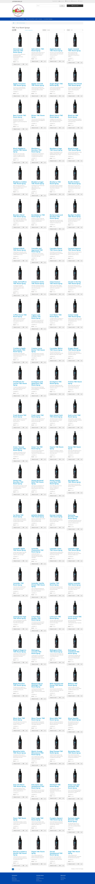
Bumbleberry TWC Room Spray (38, 216)
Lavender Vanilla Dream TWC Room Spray (38, 585)
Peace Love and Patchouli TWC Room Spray (73, 786)
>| (19, 869)
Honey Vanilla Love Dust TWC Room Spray (55, 482)
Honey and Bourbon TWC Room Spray (18, 482)
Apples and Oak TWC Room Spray (37, 84)
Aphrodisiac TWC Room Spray (37, 50)
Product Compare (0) (28, 30)
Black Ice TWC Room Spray (73, 116)
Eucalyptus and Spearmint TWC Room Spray (37, 383)
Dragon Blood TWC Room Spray (74, 349)
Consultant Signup (48, 19)
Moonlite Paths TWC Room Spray (19, 752)
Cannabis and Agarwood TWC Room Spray (37, 250)
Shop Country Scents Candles (17, 19)
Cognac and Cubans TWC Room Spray (36, 316)
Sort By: (44, 30)
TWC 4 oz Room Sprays (21, 23)
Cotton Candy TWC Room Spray (74, 315)
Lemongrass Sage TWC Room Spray (19, 617)
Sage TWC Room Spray (74, 852)
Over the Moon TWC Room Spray (19, 785)
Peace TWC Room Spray (19, 819)
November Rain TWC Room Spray (74, 752)
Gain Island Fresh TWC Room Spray (56, 416)
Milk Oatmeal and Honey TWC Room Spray (56, 685)
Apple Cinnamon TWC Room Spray (19, 84)
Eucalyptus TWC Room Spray (56, 382)
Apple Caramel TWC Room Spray (74, 50)
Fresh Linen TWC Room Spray (37, 416)
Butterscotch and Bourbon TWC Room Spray (56, 216)
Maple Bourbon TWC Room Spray (19, 684)
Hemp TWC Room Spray (74, 448)
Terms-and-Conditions (16, 880)
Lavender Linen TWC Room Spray (56, 549)
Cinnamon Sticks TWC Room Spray (37, 282)
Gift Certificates (39, 880)
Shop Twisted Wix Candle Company (34, 19)
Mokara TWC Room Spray (72, 684)
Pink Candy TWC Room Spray (37, 819)
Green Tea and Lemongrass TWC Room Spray (19, 448)
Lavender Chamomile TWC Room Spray (37, 550)
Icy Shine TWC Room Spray (18, 516)
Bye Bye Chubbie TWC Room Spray (74, 216)
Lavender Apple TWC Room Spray (19, 549)
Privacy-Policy (14, 879)
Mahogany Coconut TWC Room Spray (36, 651)
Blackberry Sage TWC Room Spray (56, 149)
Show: (68, 30)
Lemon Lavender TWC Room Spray (74, 584)
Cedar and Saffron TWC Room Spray (20, 282)
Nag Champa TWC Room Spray (56, 752)
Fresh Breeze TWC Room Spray (19, 416)
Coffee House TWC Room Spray (20, 315)
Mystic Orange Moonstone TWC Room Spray (37, 753)
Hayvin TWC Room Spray (56, 448)
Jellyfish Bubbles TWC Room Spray (37, 516)
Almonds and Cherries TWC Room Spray (18, 50)
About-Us (13, 877)
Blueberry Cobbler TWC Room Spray (20, 183)
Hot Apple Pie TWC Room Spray (74, 481)
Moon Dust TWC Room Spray (19, 719)
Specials (37, 879)
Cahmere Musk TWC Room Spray (19, 249)
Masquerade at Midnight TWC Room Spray (37, 685)
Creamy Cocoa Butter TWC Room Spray (38, 350)
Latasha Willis (17, 1)
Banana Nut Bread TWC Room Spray (75, 84)
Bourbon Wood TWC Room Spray (19, 216)
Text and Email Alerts (40, 878)
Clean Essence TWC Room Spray (56, 282)
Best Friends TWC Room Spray (19, 116)
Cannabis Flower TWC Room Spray (56, 249)
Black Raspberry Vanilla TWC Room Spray (20, 150)
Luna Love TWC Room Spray (55, 617)
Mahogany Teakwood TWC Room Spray (73, 651)
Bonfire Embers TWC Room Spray (74, 183)
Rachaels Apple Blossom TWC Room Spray (73, 819)
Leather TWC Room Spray (54, 584)
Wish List (62, 879)
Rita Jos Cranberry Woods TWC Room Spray (20, 853)
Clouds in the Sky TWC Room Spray (74, 282)
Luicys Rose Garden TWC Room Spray (36, 618)
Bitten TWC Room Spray (38, 116)
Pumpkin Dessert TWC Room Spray (56, 819)
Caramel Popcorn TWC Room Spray (74, 249)
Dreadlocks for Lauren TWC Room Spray (20, 383)
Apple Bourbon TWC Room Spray (56, 50)
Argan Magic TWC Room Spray (56, 84)
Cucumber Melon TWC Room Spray (56, 349)
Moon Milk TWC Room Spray (56, 719)
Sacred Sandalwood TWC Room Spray (56, 853)
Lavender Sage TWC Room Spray (74, 549)
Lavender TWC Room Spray (18, 584)
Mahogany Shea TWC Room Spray (56, 651)
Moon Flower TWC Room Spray (38, 719)
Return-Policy (14, 878)
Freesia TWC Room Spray (75, 382)
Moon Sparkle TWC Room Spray (74, 719)
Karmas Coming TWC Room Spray (56, 516)
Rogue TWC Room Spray (38, 852)
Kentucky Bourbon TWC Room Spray (73, 516)
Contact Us (38, 877)
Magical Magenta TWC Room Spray (19, 651)
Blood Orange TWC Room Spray (74, 149)
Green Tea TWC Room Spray (37, 448)
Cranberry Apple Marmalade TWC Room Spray (19, 350)
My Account (63, 877)
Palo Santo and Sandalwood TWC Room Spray (37, 786)
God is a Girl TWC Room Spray (74, 416)
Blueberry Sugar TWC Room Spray (37, 183)
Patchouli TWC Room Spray (55, 785)
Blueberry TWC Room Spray (55, 183)
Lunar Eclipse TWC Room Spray (75, 617)
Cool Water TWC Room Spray (56, 315)
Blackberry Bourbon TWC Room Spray (36, 150)
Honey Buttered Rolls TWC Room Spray (37, 482)
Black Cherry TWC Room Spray (56, 116)
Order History (63, 878)
